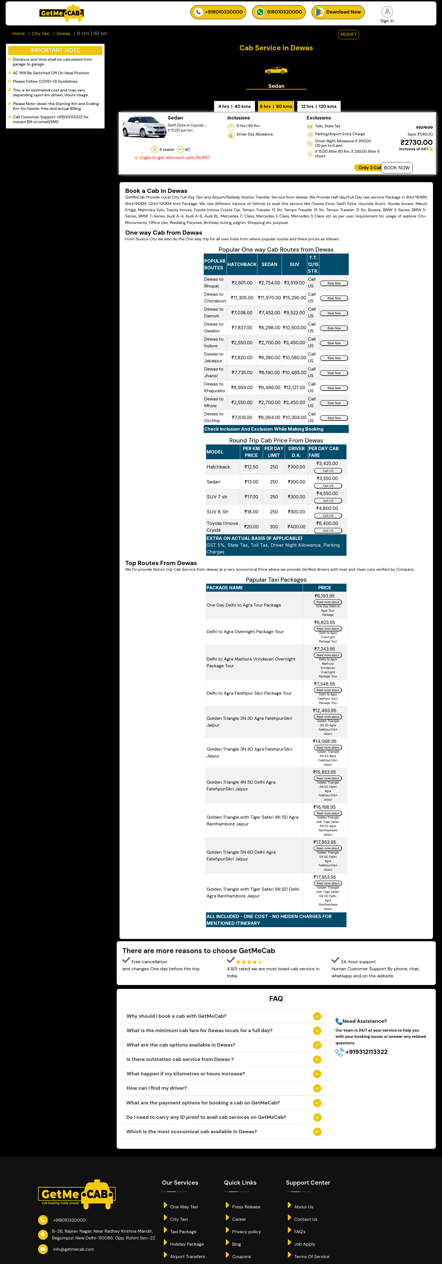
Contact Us (302, 1211)
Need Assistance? (361, 1015)
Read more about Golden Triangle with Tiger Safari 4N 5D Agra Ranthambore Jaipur (327, 807)
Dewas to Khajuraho (214, 380)
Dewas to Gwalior (214, 320)
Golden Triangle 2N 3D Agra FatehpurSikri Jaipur (249, 715)
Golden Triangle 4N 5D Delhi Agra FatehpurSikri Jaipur (241, 779)
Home (18, 36)
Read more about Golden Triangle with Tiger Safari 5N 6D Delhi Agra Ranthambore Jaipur (327, 877)
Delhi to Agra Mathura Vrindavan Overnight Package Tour (251, 656)
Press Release (242, 1198)
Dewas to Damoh (214, 305)
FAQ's (296, 1223)
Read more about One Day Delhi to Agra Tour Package (328, 596)
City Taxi (41, 36)
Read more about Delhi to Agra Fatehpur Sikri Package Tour (328, 684)
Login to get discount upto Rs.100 (171, 151)
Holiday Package (183, 1236)
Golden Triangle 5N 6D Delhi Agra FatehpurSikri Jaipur (241, 849)
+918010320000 (63, 1214)
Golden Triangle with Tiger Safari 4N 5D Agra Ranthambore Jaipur (253, 814)
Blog (232, 1236)
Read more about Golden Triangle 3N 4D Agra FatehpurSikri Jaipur (328, 741)
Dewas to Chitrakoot (215, 290)
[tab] (276, 71)
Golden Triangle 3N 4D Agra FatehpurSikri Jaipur (249, 746)
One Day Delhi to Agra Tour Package (244, 599)
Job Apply (300, 1236)
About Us (300, 1198)
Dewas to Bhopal (214, 275)
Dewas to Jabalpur (214, 350)
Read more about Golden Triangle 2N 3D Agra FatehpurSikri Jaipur (328, 711)
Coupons (237, 1248)
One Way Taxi (180, 1198)
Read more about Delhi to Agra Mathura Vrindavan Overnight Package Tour (328, 649)
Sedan (276, 79)
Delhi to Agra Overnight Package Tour (245, 625)
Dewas (63, 36)
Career (235, 1211)
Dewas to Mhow (214, 395)
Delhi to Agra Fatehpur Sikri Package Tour (249, 687)
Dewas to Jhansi (214, 365)
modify (348, 37)
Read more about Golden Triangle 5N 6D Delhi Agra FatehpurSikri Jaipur (328, 842)
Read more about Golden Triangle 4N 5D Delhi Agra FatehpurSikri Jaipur (328, 772)
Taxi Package (179, 1223)
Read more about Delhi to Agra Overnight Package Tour (328, 622)
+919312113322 (361, 1045)
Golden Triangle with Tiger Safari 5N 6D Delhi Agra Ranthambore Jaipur (253, 886)
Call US (328, 464)
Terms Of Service (308, 1248)
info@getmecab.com (67, 1243)
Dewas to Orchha (214, 410)
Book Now (397, 161)
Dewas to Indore (214, 335)
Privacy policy (242, 1223)
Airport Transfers (183, 1248)
